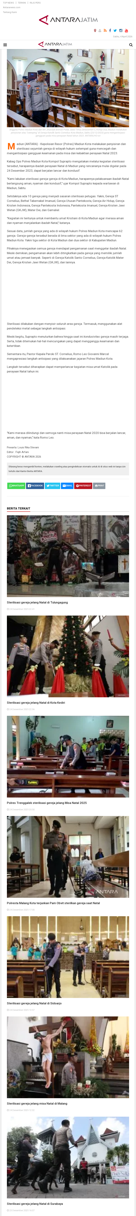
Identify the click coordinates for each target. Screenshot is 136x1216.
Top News (8, 2)
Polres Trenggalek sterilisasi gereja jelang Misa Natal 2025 (47, 803)
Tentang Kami (10, 12)
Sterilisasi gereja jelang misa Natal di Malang (37, 1103)
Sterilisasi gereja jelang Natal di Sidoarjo (34, 1003)
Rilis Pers (35, 2)
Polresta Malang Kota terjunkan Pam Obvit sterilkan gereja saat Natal (53, 903)
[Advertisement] (68, 293)
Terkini (22, 2)
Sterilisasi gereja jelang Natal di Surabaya (35, 1204)
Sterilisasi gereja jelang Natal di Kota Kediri (36, 702)
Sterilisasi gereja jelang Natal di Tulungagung (37, 602)
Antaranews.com (11, 7)
